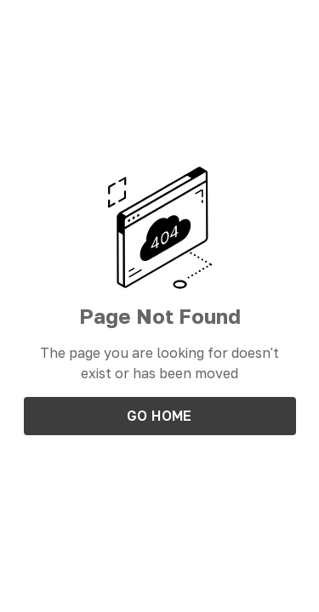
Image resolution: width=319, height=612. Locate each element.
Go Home (159, 415)
